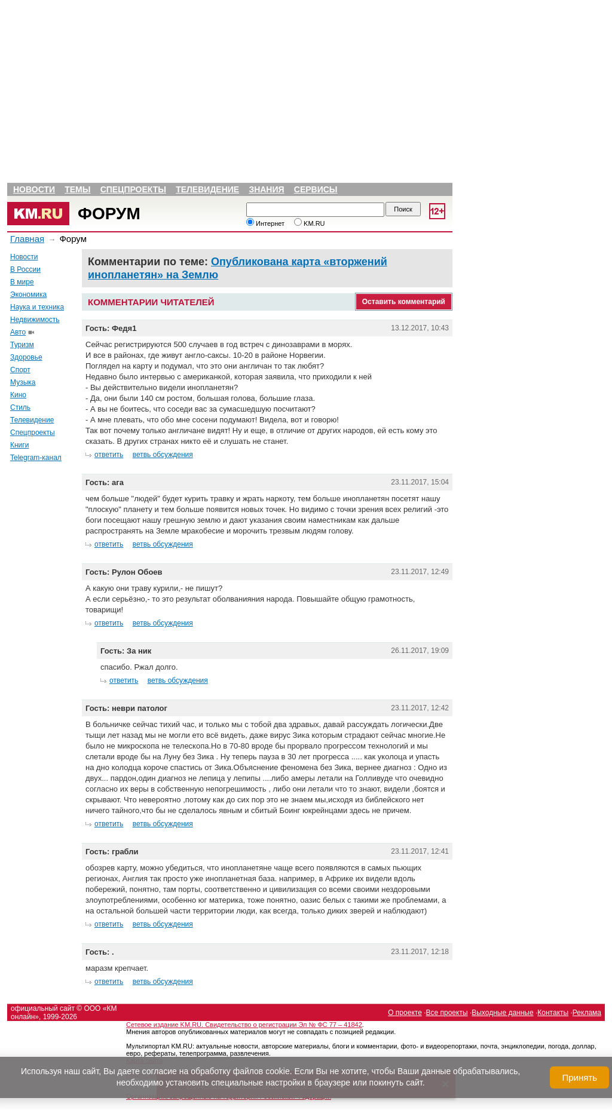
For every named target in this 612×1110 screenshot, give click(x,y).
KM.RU (309, 223)
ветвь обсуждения (163, 454)
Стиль (20, 407)
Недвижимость (35, 319)
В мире (22, 282)
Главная (27, 239)
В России (25, 269)
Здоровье (26, 357)
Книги (19, 445)
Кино (18, 395)
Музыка (22, 382)
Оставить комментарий (403, 302)
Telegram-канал (36, 457)
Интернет (265, 223)
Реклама (587, 1012)
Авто (18, 332)
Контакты (552, 1012)
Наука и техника (37, 307)
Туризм (22, 345)
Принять (579, 1077)
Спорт (20, 370)
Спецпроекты (133, 189)
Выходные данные (502, 1012)
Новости (34, 189)
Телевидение (207, 189)
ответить (108, 454)
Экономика (28, 294)
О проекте (405, 1012)
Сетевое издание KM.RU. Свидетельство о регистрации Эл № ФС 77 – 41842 (244, 1024)
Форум (109, 213)
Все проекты (447, 1012)
